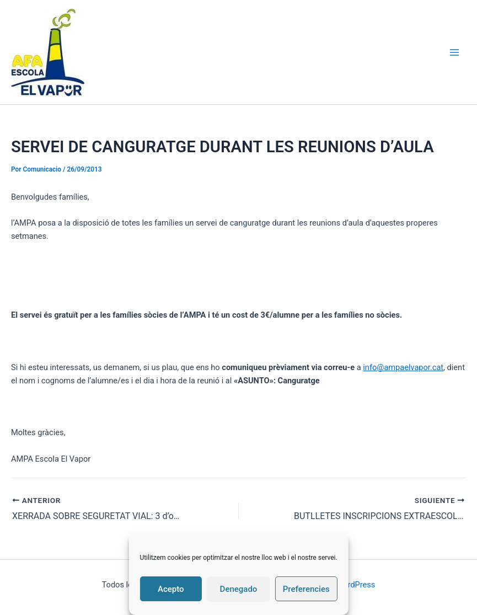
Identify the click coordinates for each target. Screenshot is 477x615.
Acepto (171, 589)
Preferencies (306, 589)
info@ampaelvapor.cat (403, 367)
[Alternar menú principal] (454, 52)
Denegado (239, 589)
